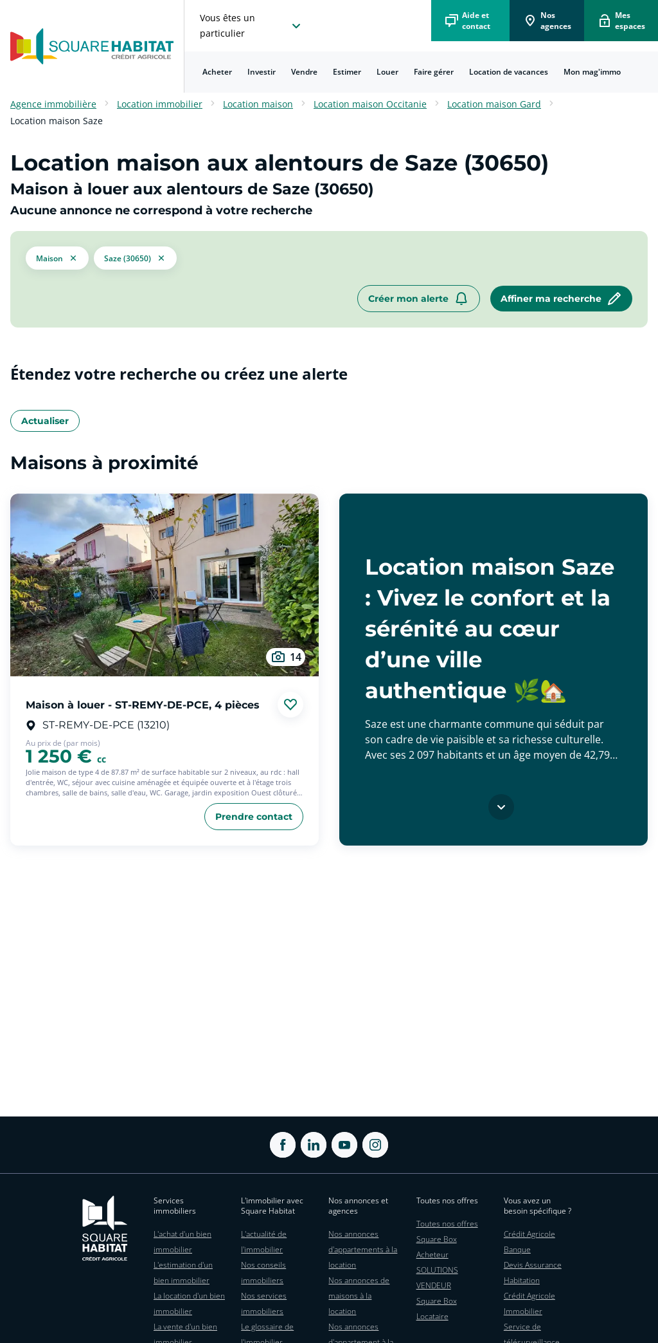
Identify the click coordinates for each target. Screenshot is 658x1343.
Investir (261, 71)
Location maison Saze (56, 121)
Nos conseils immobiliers (263, 1272)
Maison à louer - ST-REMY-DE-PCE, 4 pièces (143, 704)
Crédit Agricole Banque (529, 1241)
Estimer (347, 71)
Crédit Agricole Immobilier (529, 1303)
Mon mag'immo (592, 71)
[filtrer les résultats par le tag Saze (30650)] (135, 258)
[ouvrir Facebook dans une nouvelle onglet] (283, 1145)
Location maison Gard (494, 104)
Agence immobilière (53, 104)
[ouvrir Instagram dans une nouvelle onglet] (375, 1145)
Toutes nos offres (447, 1223)
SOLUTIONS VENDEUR (437, 1277)
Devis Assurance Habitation (533, 1272)
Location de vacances (508, 71)
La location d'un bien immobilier (189, 1303)
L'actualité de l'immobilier (264, 1241)
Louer (387, 71)
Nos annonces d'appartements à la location (362, 1249)
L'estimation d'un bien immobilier (183, 1272)
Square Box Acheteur (436, 1247)
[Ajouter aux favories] (290, 705)
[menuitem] (217, 72)
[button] (57, 258)
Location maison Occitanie (370, 104)
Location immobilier (159, 104)
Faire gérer (434, 71)
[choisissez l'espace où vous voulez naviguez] (251, 25)
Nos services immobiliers (264, 1303)
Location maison (258, 104)
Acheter (217, 71)
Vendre (304, 71)
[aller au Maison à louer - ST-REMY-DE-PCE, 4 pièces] (164, 585)
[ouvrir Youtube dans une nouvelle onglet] (344, 1145)
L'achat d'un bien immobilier (182, 1241)
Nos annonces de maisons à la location (358, 1296)
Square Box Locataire (436, 1308)
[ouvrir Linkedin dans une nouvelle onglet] (313, 1145)
